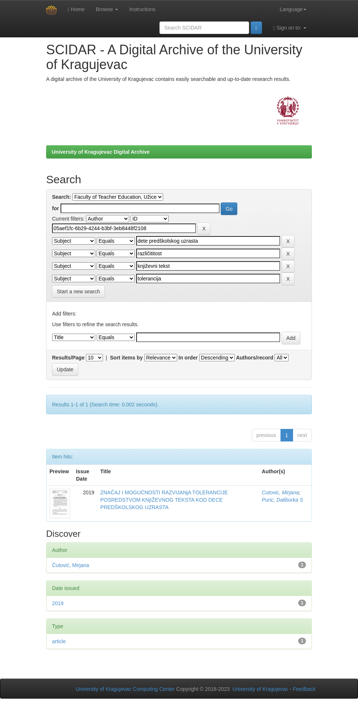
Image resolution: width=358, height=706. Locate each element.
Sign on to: (289, 28)
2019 (57, 603)
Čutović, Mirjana (70, 565)
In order (188, 358)
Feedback (304, 689)
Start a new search (78, 291)
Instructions (142, 9)
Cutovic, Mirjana (280, 492)
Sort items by (126, 358)
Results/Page (68, 358)
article (59, 641)
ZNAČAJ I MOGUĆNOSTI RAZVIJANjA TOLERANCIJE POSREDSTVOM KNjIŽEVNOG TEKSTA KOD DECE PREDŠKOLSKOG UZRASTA (164, 500)
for (55, 208)
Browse (107, 9)
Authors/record (254, 358)
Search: (61, 197)
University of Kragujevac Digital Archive (101, 152)
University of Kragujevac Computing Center (125, 689)
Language (293, 9)
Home (76, 9)
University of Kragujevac (260, 689)
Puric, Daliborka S (282, 500)
